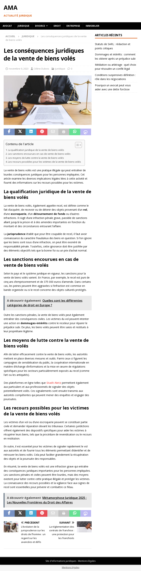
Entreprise (73, 25)
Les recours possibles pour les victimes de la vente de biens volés (44, 161)
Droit (57, 25)
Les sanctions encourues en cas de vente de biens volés (39, 153)
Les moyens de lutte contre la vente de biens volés (36, 157)
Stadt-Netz (53, 382)
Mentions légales (70, 567)
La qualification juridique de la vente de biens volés (36, 150)
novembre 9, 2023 (18, 68)
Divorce (40, 25)
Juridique (23, 25)
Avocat (7, 25)
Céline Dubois (41, 68)
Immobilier (92, 25)
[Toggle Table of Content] (76, 145)
